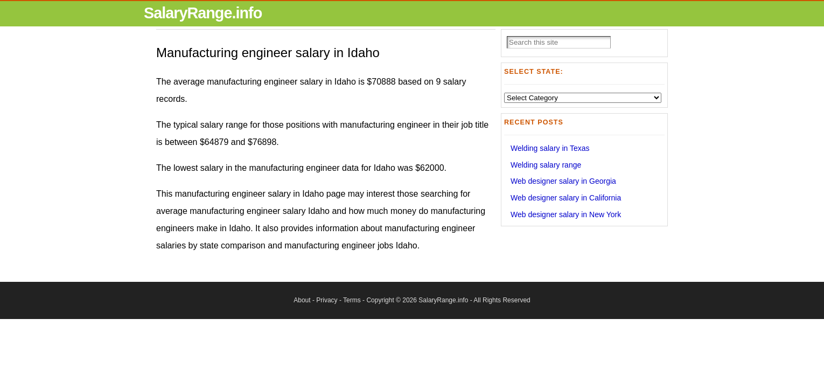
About (302, 300)
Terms (352, 300)
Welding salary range (546, 165)
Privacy (326, 300)
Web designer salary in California (566, 197)
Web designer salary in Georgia (563, 181)
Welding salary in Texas (550, 148)
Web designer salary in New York (566, 214)
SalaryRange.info (203, 13)
